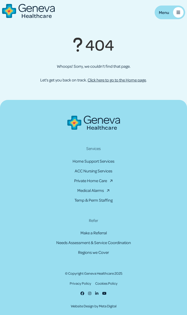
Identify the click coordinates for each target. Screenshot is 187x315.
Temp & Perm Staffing (93, 200)
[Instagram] (89, 293)
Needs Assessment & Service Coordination (93, 242)
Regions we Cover (93, 252)
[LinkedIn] (96, 293)
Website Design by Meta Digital (94, 306)
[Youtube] (104, 293)
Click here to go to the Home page (117, 80)
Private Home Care (90, 180)
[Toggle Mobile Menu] (170, 12)
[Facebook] (82, 293)
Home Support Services (93, 161)
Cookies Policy (106, 283)
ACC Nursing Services (93, 170)
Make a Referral (93, 232)
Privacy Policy (80, 283)
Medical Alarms (90, 190)
